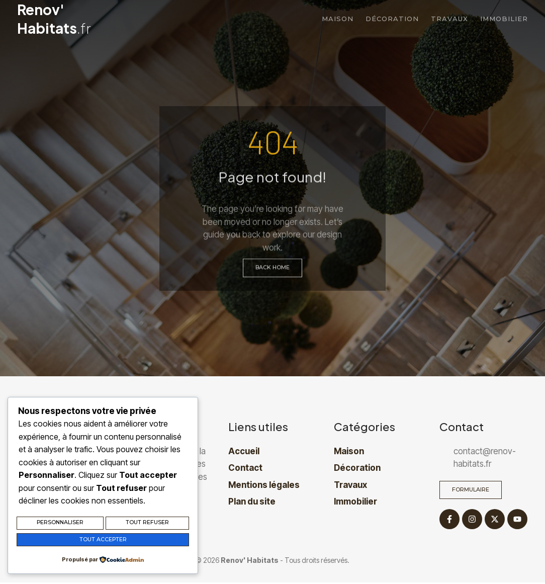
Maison (337, 19)
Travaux (449, 19)
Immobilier (504, 19)
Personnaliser (60, 524)
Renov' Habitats (54, 19)
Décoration (392, 19)
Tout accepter (103, 540)
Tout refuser (147, 524)
